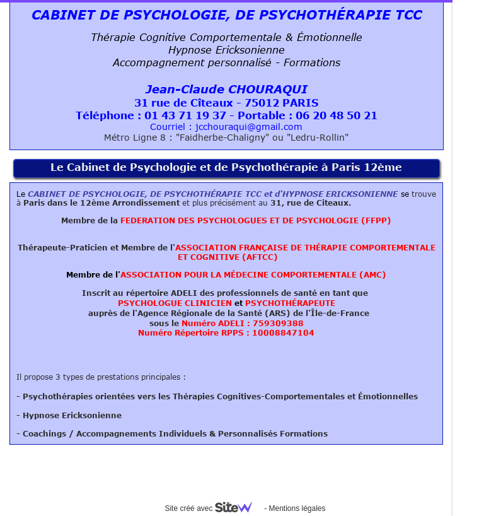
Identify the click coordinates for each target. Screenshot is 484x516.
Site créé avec (213, 508)
